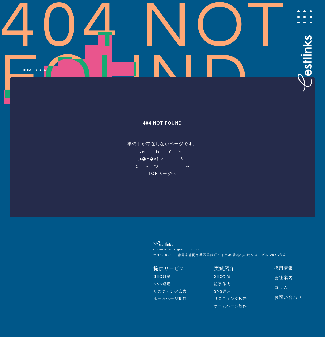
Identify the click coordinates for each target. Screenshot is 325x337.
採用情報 (283, 268)
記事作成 (222, 284)
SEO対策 (162, 276)
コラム (281, 287)
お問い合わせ (288, 297)
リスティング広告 (170, 291)
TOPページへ (162, 173)
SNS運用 (162, 284)
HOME (28, 70)
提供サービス (169, 268)
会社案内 (283, 277)
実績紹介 (224, 268)
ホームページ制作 (170, 298)
